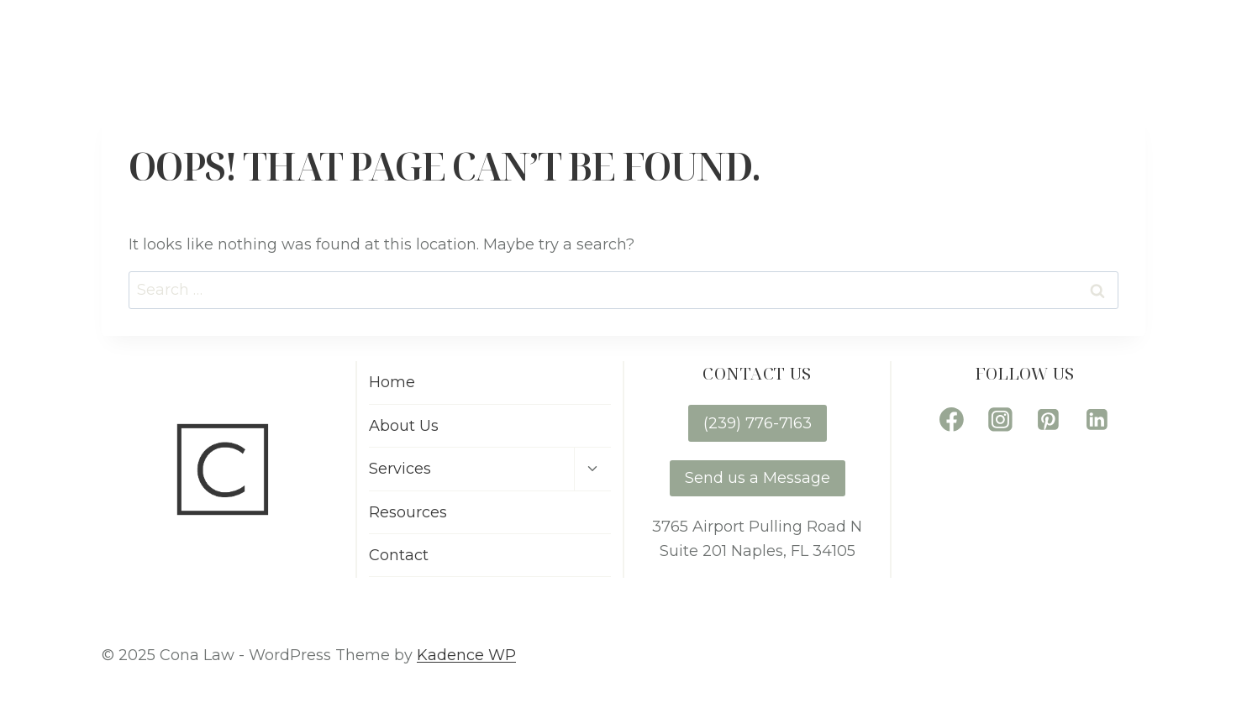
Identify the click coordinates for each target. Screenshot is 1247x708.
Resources (1034, 41)
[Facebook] (952, 419)
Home (647, 41)
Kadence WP (466, 655)
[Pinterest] (1048, 419)
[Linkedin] (1097, 419)
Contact (1167, 41)
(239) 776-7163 (757, 423)
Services (400, 468)
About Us (758, 41)
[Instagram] (1000, 419)
